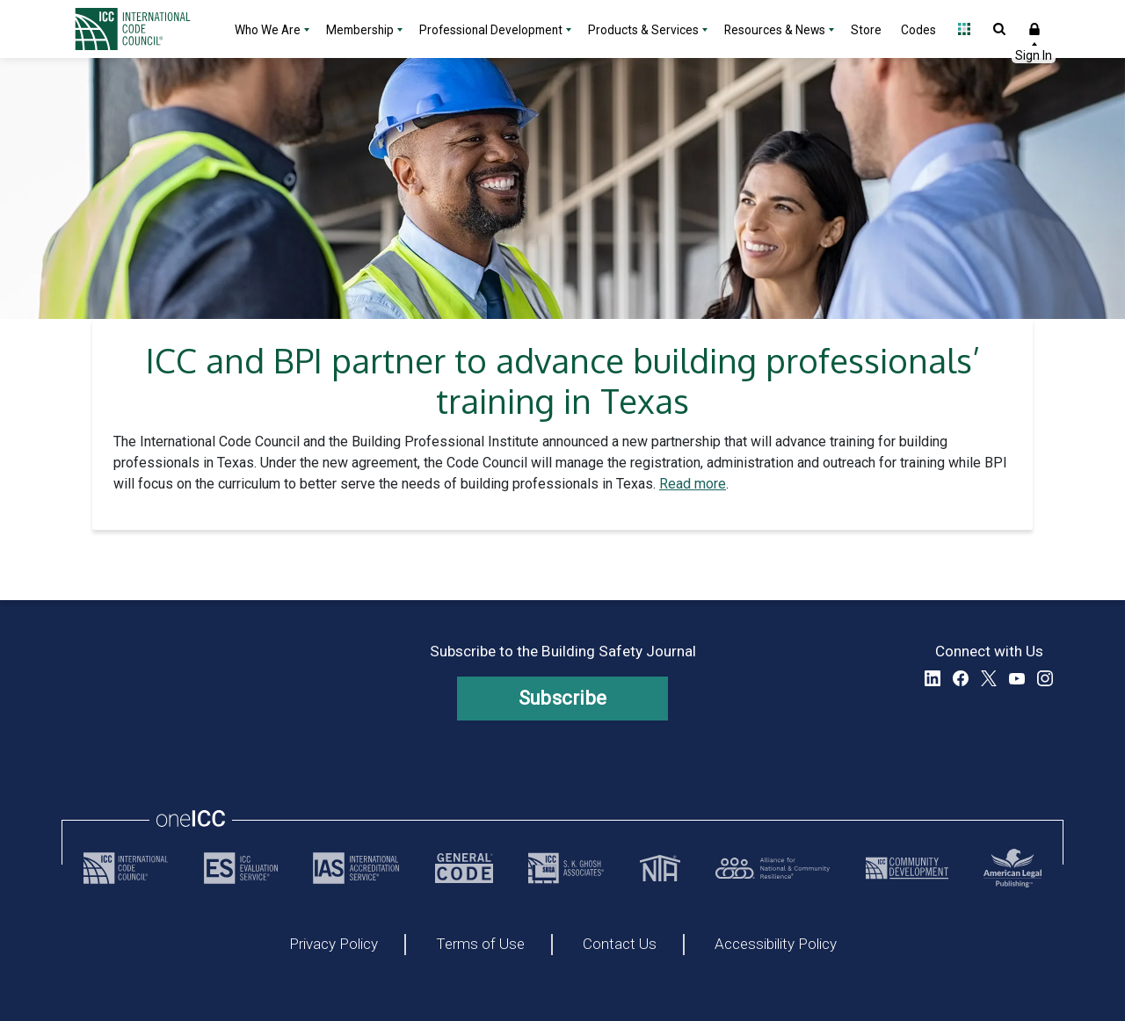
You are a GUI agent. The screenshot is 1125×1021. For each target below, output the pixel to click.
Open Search (999, 29)
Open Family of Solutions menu (964, 29)
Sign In (1034, 29)
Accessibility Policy (776, 944)
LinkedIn (932, 678)
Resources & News (774, 30)
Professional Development (490, 30)
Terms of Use (480, 944)
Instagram (1045, 678)
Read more (692, 483)
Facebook (960, 678)
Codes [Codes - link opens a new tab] (918, 30)
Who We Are (268, 30)
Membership (360, 30)
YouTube (1016, 678)
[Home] (143, 29)
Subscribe (563, 698)
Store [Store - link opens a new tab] (866, 30)
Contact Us (620, 944)
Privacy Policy (333, 944)
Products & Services (643, 30)
